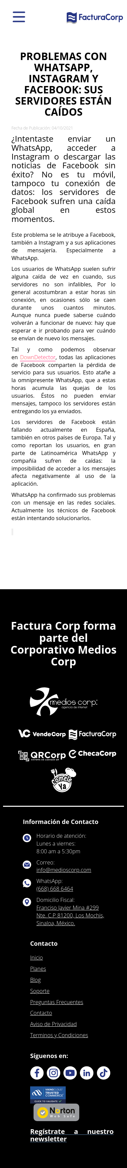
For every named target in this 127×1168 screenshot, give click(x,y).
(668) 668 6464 (55, 888)
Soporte (39, 991)
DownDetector (37, 357)
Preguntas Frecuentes (56, 1002)
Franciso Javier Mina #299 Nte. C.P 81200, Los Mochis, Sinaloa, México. (70, 915)
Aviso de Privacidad (53, 1024)
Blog (35, 980)
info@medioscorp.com (64, 870)
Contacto (41, 1013)
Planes (38, 968)
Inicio (36, 957)
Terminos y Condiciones (59, 1035)
